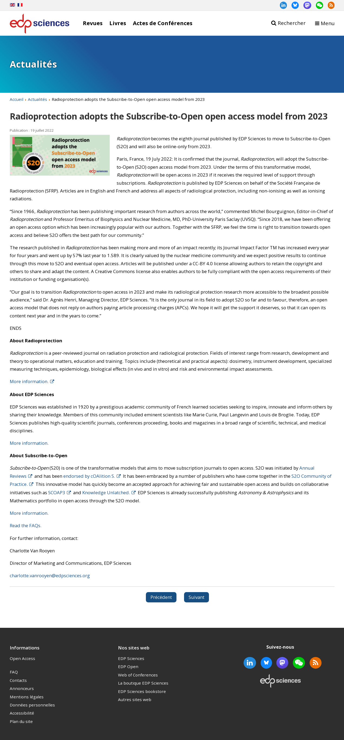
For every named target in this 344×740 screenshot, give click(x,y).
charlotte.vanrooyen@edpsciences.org (50, 575)
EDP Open (128, 666)
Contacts (18, 680)
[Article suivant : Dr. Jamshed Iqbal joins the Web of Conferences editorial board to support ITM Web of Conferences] (196, 597)
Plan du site (21, 721)
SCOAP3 (56, 492)
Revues (93, 23)
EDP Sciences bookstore (142, 691)
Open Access (22, 658)
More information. (29, 381)
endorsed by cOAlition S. (89, 476)
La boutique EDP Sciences (143, 683)
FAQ (14, 672)
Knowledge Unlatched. (106, 492)
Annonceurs (22, 688)
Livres (117, 23)
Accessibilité (22, 713)
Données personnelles (32, 705)
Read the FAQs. (25, 525)
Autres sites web (134, 699)
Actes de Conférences (162, 23)
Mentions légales (27, 696)
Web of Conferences (138, 675)
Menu (328, 23)
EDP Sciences (131, 658)
